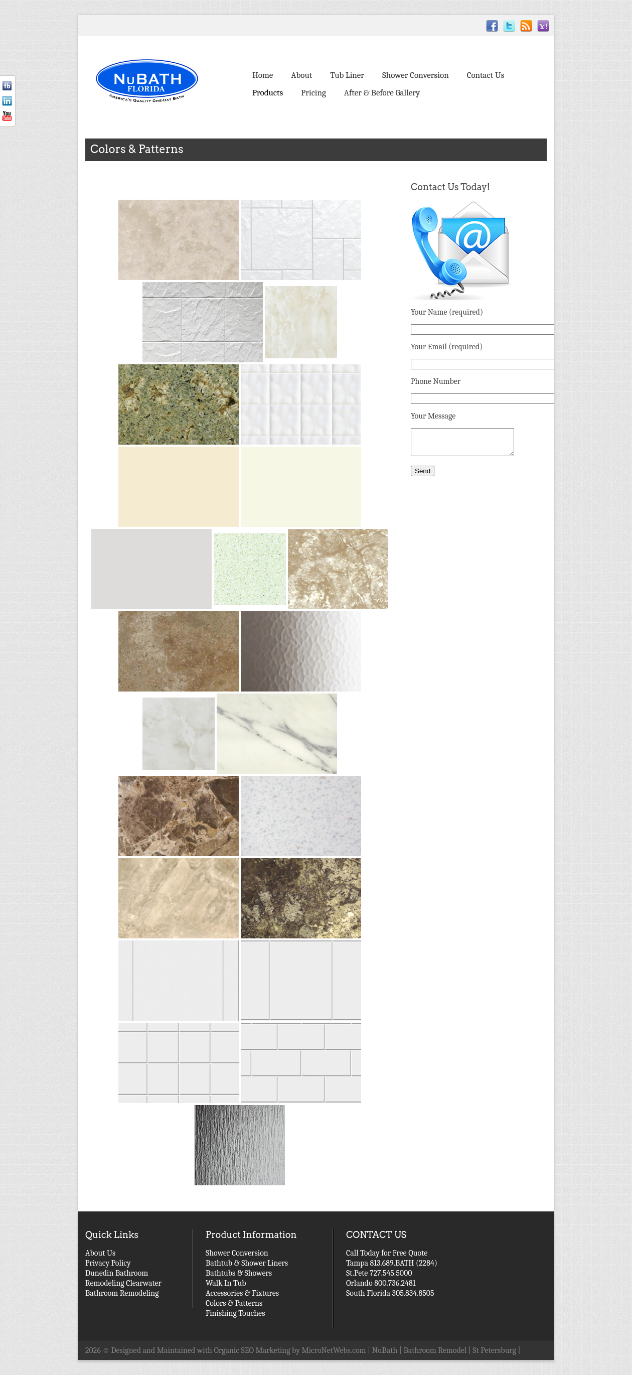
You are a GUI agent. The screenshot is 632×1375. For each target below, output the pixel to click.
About (301, 75)
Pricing (313, 92)
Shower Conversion (415, 75)
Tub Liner (347, 75)
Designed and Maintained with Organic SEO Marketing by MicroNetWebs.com (238, 1350)
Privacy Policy (108, 1263)
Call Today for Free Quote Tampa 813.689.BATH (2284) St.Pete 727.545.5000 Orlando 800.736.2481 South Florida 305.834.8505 (391, 1273)
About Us (100, 1253)
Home (262, 75)
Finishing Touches (235, 1313)
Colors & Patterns (234, 1303)
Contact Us (486, 75)
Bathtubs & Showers (239, 1273)
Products (267, 92)
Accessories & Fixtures (242, 1293)
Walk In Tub (226, 1283)
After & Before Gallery (382, 92)
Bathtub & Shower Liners (247, 1263)
